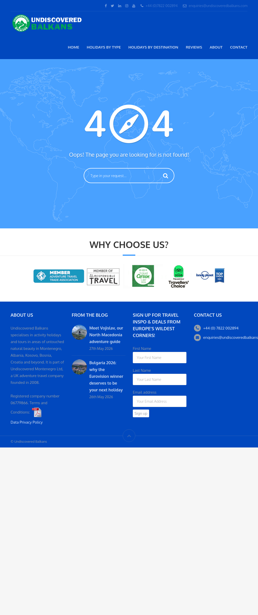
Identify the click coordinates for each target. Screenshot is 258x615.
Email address (144, 392)
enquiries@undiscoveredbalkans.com (218, 6)
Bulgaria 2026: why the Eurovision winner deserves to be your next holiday (106, 376)
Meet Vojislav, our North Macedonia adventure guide (106, 334)
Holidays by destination (153, 47)
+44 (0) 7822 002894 (221, 328)
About (216, 47)
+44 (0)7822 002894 (162, 6)
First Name (142, 348)
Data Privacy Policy (27, 422)
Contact (238, 47)
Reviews (194, 47)
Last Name (142, 370)
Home (73, 47)
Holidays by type (104, 47)
